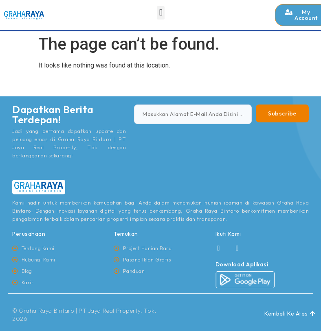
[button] (161, 13)
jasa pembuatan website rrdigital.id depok (27, 98)
